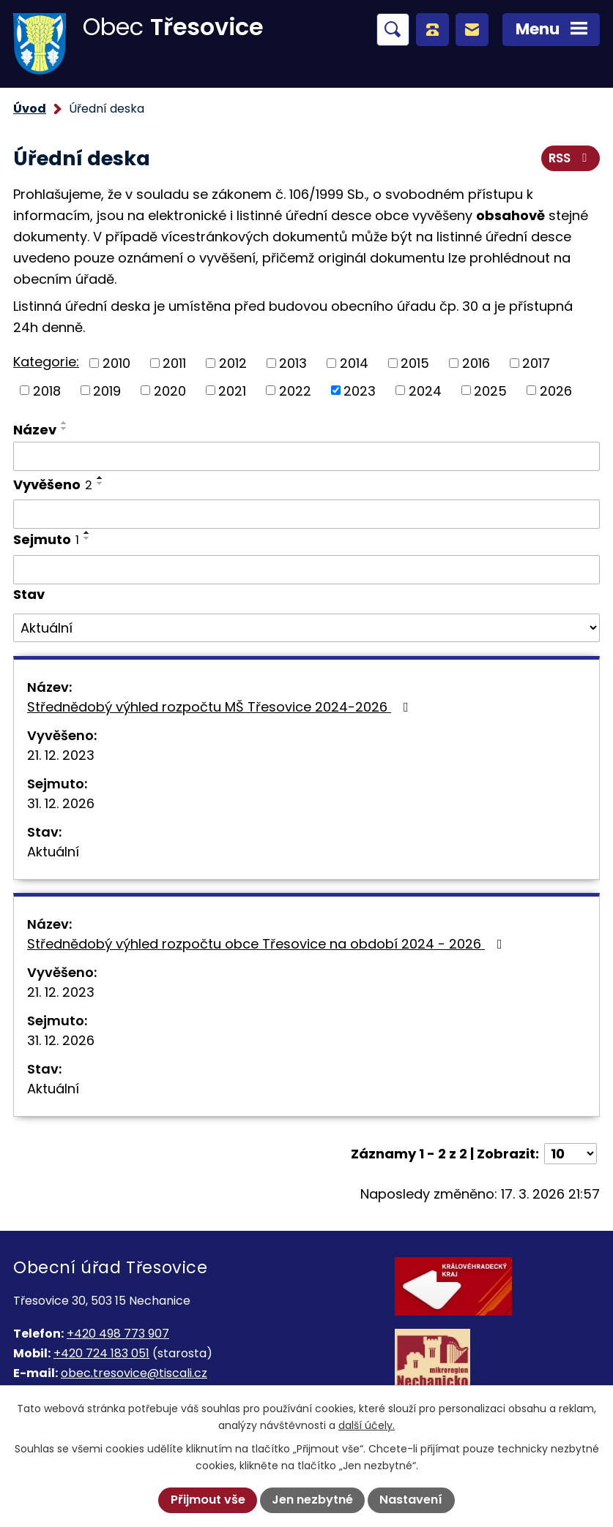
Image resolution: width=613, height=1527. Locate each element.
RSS (570, 158)
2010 (116, 363)
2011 (174, 363)
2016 (476, 363)
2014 (354, 363)
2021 (232, 390)
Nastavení (410, 1499)
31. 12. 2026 (60, 803)
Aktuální (53, 851)
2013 (293, 363)
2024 (425, 390)
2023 (359, 390)
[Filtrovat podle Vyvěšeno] (306, 514)
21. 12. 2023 (60, 755)
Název (34, 430)
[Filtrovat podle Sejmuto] (306, 569)
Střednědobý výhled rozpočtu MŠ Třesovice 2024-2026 (221, 707)
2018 (47, 390)
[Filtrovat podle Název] (306, 456)
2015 (415, 363)
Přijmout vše (208, 1499)
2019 (107, 390)
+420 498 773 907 (118, 1333)
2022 (295, 390)
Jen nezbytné (312, 1499)
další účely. (366, 1425)
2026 (556, 390)
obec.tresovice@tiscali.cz (134, 1373)
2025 (490, 390)
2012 (233, 363)
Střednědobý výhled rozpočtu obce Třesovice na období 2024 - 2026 (267, 944)
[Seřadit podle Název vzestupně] (64, 423)
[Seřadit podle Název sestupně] (64, 428)
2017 (536, 363)
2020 (170, 390)
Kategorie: (46, 361)
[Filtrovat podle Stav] (306, 628)
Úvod (29, 108)
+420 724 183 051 (101, 1353)
